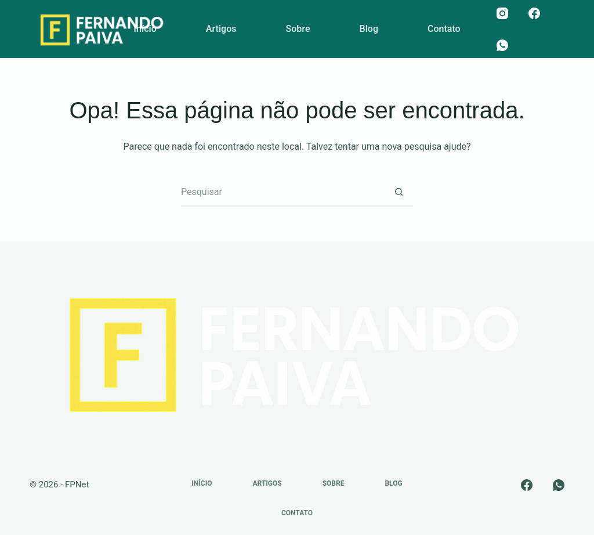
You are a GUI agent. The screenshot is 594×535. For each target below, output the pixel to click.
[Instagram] (502, 13)
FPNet (77, 484)
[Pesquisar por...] (282, 192)
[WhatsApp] (502, 45)
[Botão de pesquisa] (398, 192)
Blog (369, 28)
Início (144, 28)
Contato (444, 28)
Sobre (297, 28)
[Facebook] (534, 13)
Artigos (221, 28)
